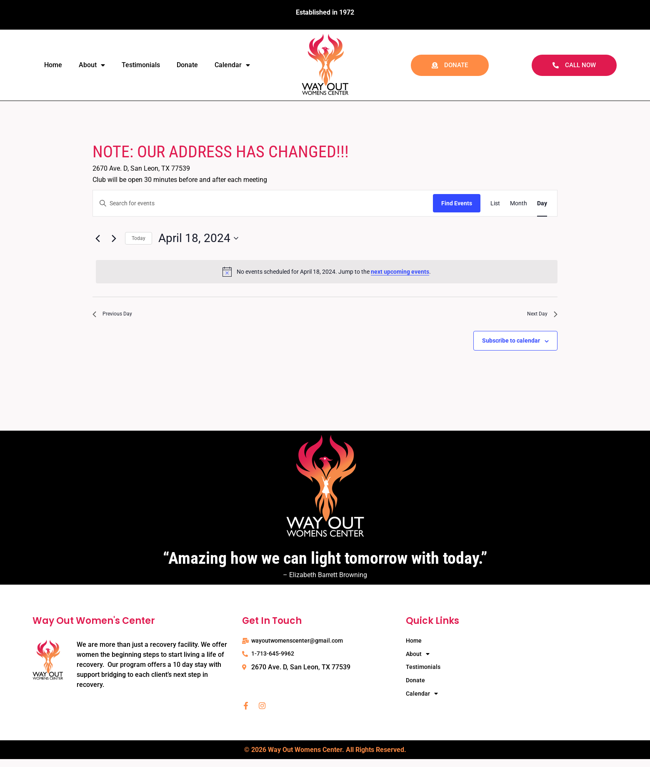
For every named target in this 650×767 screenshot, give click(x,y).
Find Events (456, 203)
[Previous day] (97, 238)
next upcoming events (400, 271)
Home (53, 65)
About (92, 65)
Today (138, 238)
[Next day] (114, 238)
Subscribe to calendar (511, 344)
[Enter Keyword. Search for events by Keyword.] (263, 203)
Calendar (232, 65)
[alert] (327, 271)
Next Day (539, 316)
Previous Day (116, 316)
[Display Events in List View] (495, 203)
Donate (187, 65)
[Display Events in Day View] (542, 203)
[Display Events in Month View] (518, 203)
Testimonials (141, 65)
